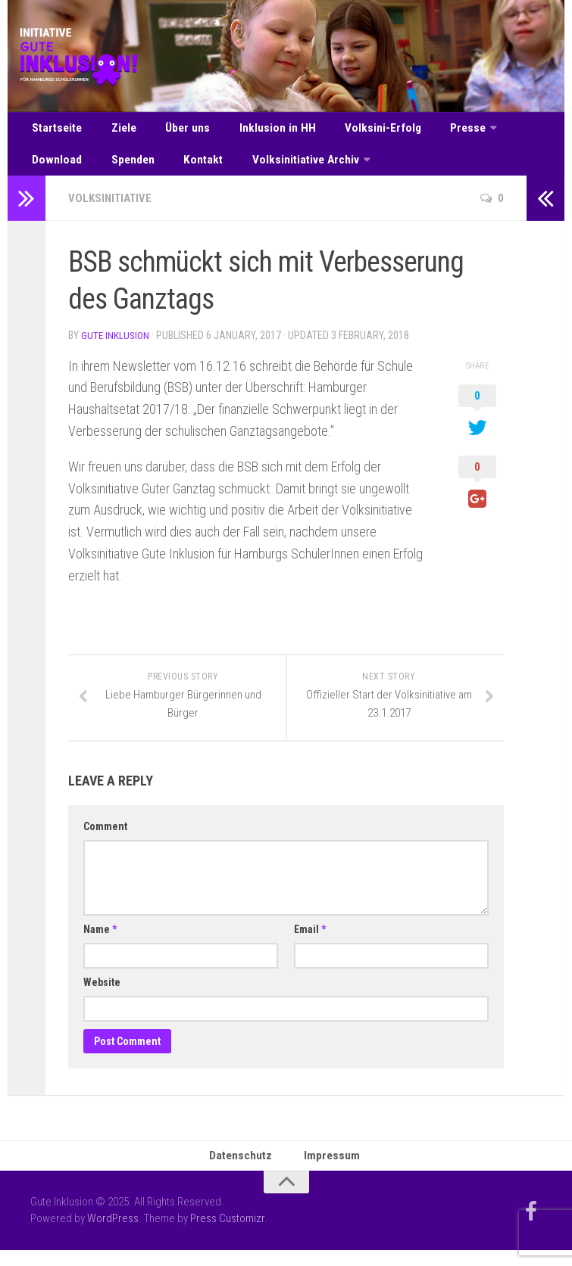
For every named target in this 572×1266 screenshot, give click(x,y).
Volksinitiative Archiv (212, 168)
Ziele (118, 130)
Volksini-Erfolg (355, 130)
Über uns (175, 130)
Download (509, 130)
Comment (105, 838)
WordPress (113, 1234)
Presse (433, 130)
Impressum (332, 1169)
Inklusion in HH (257, 130)
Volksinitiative (112, 210)
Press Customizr (227, 1234)
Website (101, 994)
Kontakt (115, 168)
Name (100, 941)
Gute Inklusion (116, 347)
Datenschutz (244, 1169)
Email (310, 941)
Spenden (52, 168)
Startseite (56, 130)
